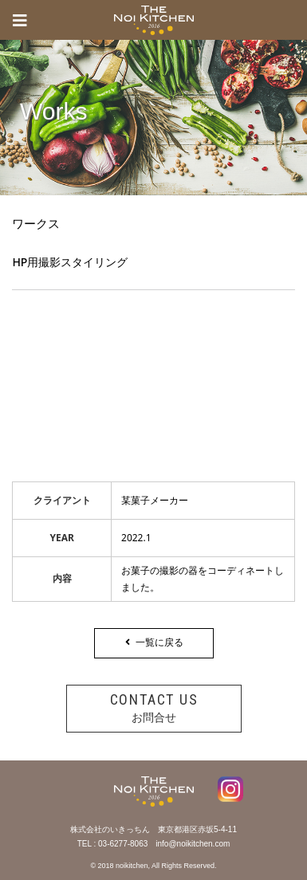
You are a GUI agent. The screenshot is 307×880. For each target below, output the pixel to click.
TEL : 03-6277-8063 (112, 843)
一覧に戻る (153, 642)
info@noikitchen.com (192, 843)
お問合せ (154, 707)
